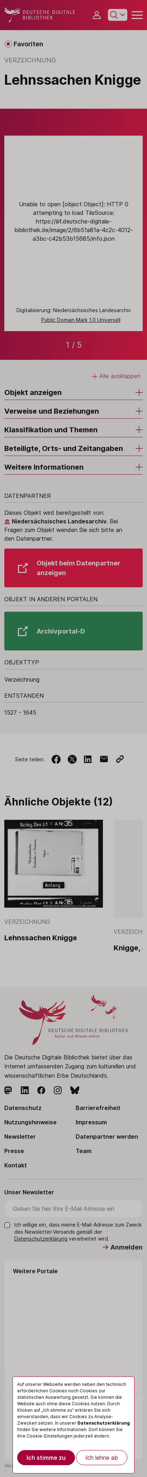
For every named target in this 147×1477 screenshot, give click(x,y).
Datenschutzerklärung (103, 1423)
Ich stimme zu (46, 1457)
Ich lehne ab (101, 1457)
